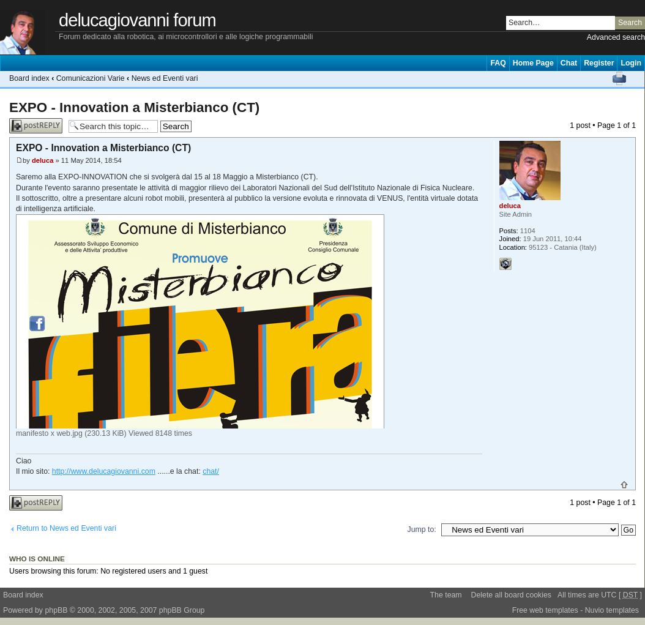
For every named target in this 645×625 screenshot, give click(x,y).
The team (446, 595)
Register (599, 63)
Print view (619, 78)
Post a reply (35, 125)
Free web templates (545, 610)
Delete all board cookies (511, 595)
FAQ (497, 63)
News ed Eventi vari (165, 78)
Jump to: (422, 529)
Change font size (635, 78)
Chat (569, 63)
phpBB (56, 610)
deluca (42, 160)
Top (624, 485)
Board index (29, 78)
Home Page (533, 63)
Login (631, 63)
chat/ (211, 471)
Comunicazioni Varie (90, 78)
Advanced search (616, 37)
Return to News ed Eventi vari (66, 528)
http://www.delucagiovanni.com (103, 471)
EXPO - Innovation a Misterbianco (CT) (134, 107)
